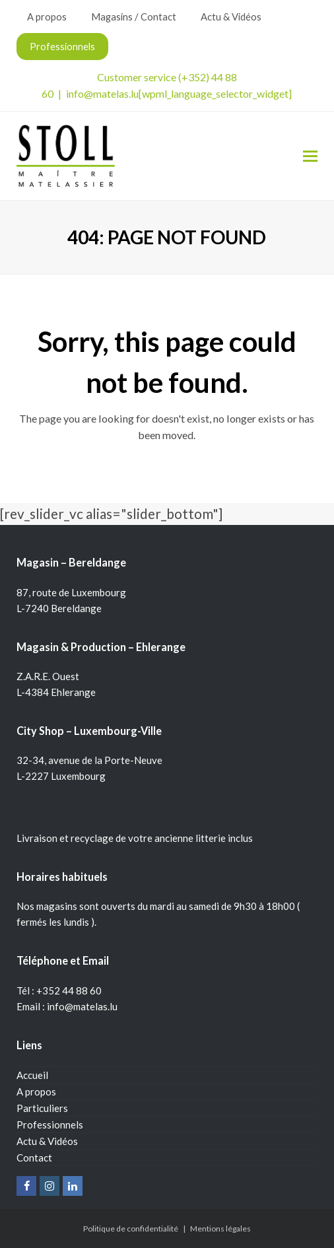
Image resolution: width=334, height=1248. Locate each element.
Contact (34, 1157)
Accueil (32, 1075)
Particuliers (42, 1108)
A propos (36, 1091)
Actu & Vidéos (47, 1141)
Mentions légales (220, 1228)
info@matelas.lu (102, 93)
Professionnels (50, 1124)
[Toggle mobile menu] (310, 156)
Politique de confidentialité (130, 1228)
